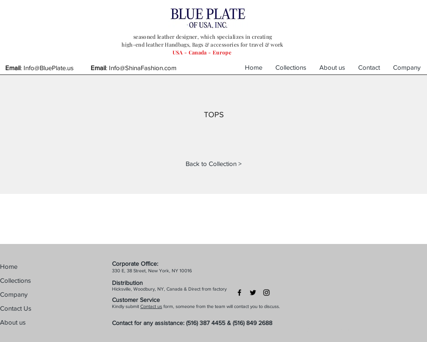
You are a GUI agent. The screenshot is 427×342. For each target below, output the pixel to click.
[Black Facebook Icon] (239, 292)
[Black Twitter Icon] (253, 292)
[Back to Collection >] (213, 163)
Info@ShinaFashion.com (142, 67)
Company (13, 294)
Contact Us (15, 308)
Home (8, 266)
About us (13, 322)
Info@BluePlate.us (49, 67)
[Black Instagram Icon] (266, 292)
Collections (15, 280)
